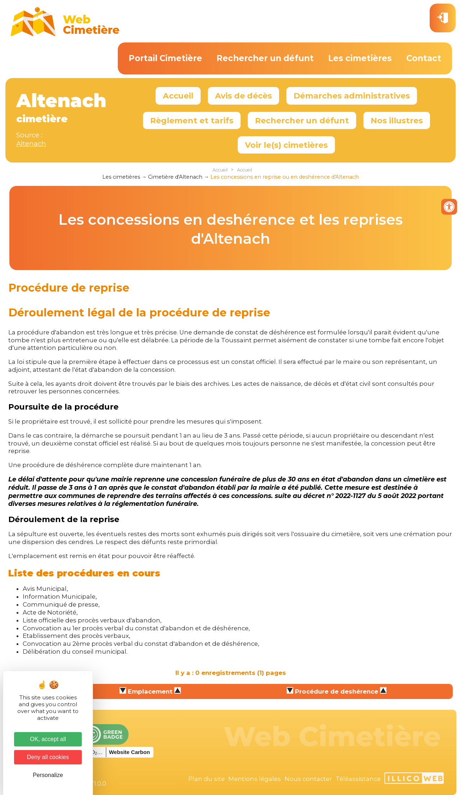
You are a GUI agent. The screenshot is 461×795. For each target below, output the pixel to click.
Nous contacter (308, 778)
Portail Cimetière (165, 58)
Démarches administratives (352, 95)
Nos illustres (397, 120)
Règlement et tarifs (191, 120)
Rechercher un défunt (265, 58)
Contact (423, 58)
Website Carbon (129, 752)
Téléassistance (358, 778)
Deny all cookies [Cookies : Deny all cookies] (48, 757)
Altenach (31, 144)
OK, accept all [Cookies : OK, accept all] (48, 739)
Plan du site (206, 778)
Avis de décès (243, 95)
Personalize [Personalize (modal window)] (48, 775)
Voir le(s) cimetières (286, 145)
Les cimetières (360, 58)
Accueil (178, 95)
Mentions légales (254, 778)
